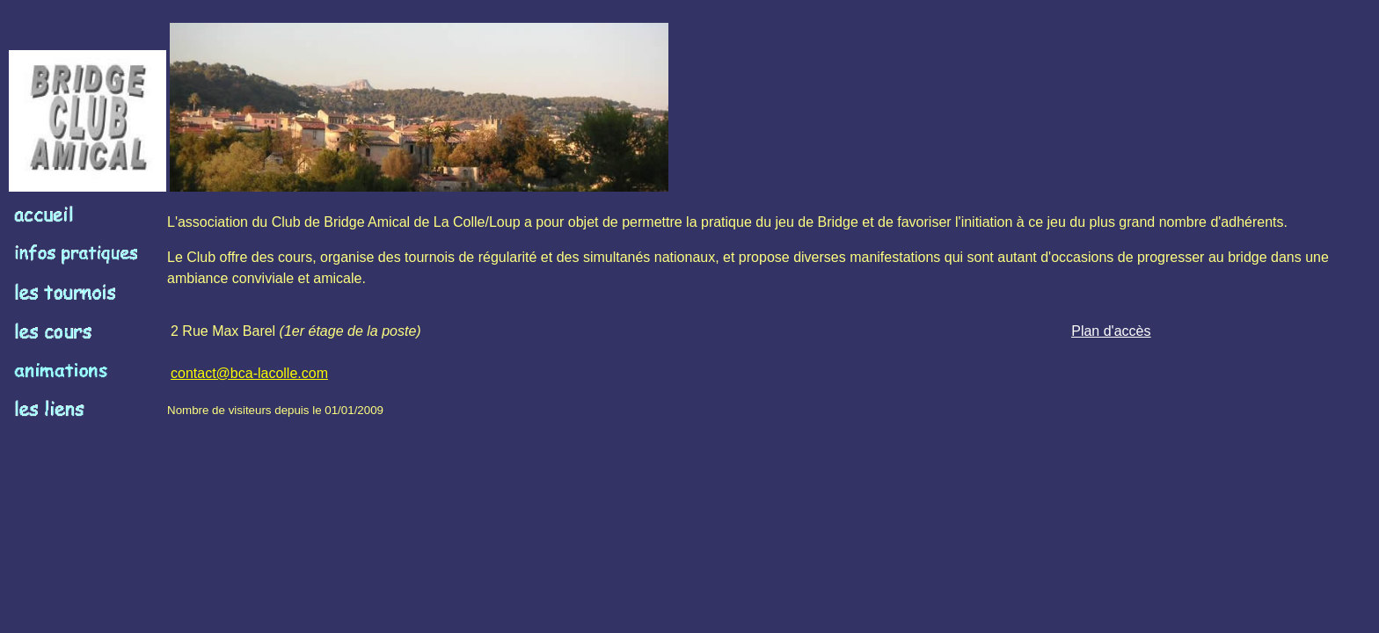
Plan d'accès (1110, 331)
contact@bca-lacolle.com (249, 373)
